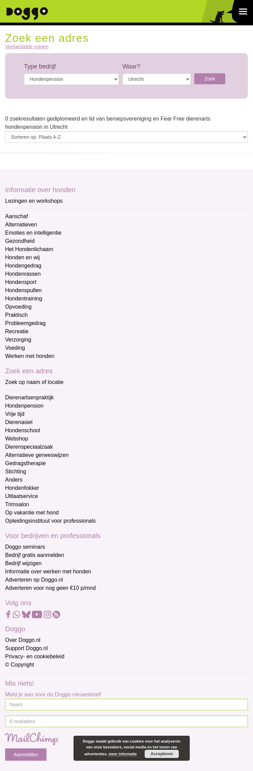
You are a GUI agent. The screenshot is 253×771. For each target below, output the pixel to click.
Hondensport (21, 282)
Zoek (209, 79)
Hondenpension (24, 406)
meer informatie (123, 754)
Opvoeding (18, 307)
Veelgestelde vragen (27, 46)
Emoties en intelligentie (33, 233)
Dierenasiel (18, 422)
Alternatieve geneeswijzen (37, 455)
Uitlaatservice (21, 496)
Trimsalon (17, 504)
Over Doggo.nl (22, 640)
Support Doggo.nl (26, 648)
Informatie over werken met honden (48, 571)
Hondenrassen (23, 274)
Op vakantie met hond (32, 512)
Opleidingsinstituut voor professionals (50, 521)
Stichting (15, 471)
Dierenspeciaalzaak (29, 447)
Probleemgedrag (25, 323)
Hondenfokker (22, 488)
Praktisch (16, 315)
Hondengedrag (23, 266)
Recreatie (16, 331)
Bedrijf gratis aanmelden (34, 555)
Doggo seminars (25, 547)
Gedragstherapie (25, 463)
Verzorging (18, 340)
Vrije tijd (14, 414)
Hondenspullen (23, 290)
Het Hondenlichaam (29, 249)
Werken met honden (29, 356)
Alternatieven (21, 224)
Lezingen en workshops (34, 201)
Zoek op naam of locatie (34, 382)
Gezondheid (20, 241)
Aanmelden (26, 754)
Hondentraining (23, 298)
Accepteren (162, 753)
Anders (14, 480)
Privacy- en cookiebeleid (34, 656)
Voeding (15, 348)
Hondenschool (22, 430)
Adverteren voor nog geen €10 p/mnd (50, 588)
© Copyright (19, 665)
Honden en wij (22, 257)
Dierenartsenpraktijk (29, 397)
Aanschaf (16, 216)
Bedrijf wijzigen (23, 563)
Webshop (16, 439)
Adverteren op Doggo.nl (34, 580)
